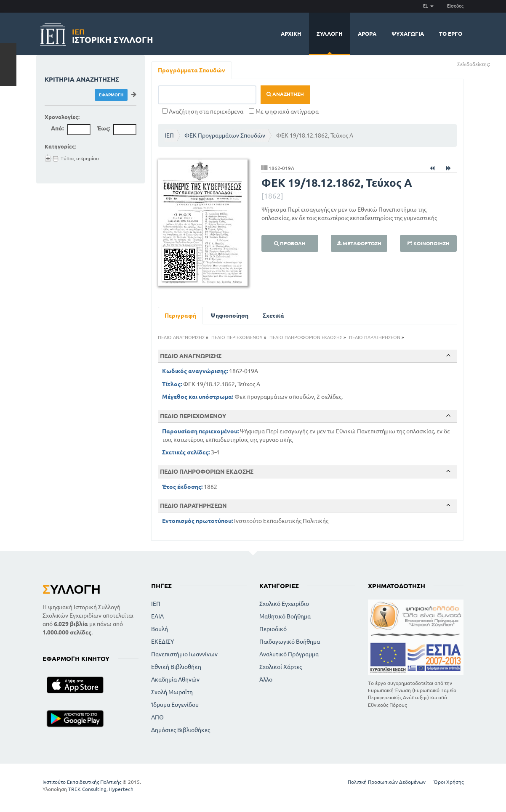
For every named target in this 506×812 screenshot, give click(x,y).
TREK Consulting (87, 789)
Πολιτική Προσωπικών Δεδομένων (387, 782)
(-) (499, 64)
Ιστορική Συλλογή (112, 34)
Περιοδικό (273, 629)
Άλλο (265, 679)
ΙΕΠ (169, 135)
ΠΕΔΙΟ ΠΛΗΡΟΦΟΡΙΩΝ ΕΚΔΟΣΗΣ (305, 337)
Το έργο (450, 34)
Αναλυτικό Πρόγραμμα (289, 654)
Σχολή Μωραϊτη (172, 692)
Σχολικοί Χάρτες (280, 666)
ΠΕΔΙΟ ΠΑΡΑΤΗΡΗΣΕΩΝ (374, 337)
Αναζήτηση (285, 94)
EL (428, 5)
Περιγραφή (180, 315)
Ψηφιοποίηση (229, 315)
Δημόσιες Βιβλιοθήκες (180, 730)
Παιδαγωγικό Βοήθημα (289, 641)
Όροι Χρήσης (448, 782)
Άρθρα (367, 34)
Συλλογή (330, 34)
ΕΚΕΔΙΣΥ (162, 641)
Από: (57, 128)
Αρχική (291, 34)
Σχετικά (273, 315)
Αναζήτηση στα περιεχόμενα (202, 111)
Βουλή (159, 629)
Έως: (103, 128)
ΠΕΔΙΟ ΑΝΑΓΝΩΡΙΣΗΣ (181, 337)
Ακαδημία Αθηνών (175, 679)
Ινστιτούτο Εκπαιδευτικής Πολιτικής (82, 782)
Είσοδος (455, 5)
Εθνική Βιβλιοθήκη (176, 666)
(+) (493, 64)
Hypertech (121, 789)
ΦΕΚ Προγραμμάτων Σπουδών (224, 135)
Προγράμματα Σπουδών (191, 70)
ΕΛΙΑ (157, 616)
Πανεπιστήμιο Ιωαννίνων (184, 654)
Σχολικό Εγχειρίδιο (284, 603)
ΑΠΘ (157, 717)
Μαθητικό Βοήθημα (285, 616)
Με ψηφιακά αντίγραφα (284, 111)
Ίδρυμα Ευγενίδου (175, 704)
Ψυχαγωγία (407, 34)
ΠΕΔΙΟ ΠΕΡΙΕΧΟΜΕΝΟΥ (237, 337)
